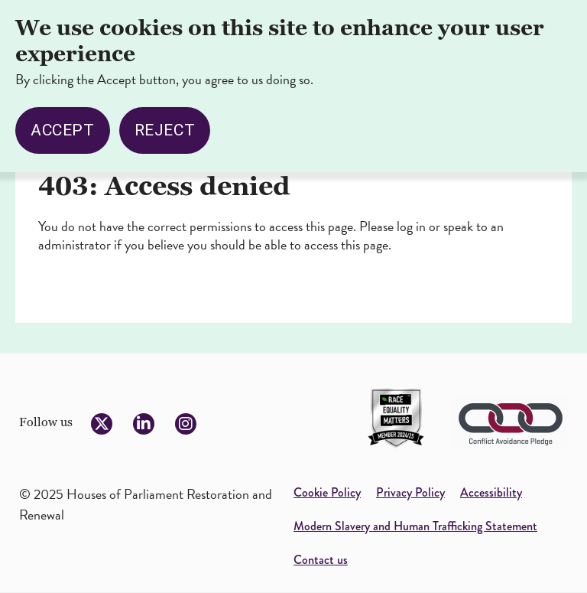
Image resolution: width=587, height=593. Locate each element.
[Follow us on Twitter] (101, 424)
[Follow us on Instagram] (185, 424)
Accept (63, 119)
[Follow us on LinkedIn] (143, 424)
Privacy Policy (410, 492)
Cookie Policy (327, 492)
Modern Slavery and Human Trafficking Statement (415, 526)
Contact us (321, 560)
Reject (165, 119)
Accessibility (491, 492)
